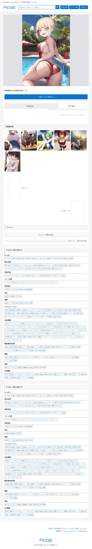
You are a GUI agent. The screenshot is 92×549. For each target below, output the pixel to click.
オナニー (47, 282)
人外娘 (51, 357)
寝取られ (50, 310)
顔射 (13, 282)
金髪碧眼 (47, 347)
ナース (77, 333)
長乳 (60, 258)
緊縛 (11, 374)
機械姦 (25, 367)
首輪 (12, 330)
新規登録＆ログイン (60, 528)
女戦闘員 (8, 337)
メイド (55, 323)
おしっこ (23, 374)
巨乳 (23, 258)
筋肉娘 (40, 265)
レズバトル (36, 316)
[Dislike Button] (73, 106)
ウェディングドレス (68, 337)
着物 (39, 337)
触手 (6, 367)
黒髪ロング (34, 347)
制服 (22, 323)
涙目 (26, 303)
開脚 (32, 313)
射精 (79, 310)
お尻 (78, 265)
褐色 (78, 347)
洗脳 (36, 374)
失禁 (70, 374)
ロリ (6, 275)
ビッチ (24, 316)
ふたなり (12, 367)
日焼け (32, 350)
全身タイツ (80, 337)
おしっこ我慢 (62, 374)
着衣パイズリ (47, 313)
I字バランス (9, 316)
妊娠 (24, 310)
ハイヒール (8, 333)
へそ (51, 265)
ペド (59, 275)
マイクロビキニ (15, 323)
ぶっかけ (20, 282)
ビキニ (75, 323)
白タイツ (83, 330)
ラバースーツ (42, 323)
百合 (6, 289)
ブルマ (58, 337)
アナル (22, 268)
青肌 (57, 347)
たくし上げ (71, 313)
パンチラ (18, 330)
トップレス (8, 340)
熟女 (64, 275)
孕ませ (55, 313)
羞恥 (6, 303)
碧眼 (43, 350)
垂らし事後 (16, 313)
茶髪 (16, 350)
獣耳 (15, 357)
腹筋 (65, 265)
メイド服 (70, 333)
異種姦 (19, 367)
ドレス (64, 333)
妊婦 (35, 265)
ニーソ (76, 330)
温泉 (60, 313)
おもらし (30, 374)
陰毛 (56, 265)
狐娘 (77, 357)
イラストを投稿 (73, 528)
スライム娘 (8, 360)
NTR (44, 310)
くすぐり (24, 378)
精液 (74, 310)
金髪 (6, 347)
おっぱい (8, 258)
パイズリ (8, 282)
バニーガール (34, 327)
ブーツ (43, 333)
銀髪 (20, 347)
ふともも (8, 268)
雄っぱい (59, 268)
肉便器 (13, 378)
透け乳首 (80, 313)
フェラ (27, 282)
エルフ (21, 357)
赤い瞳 (38, 350)
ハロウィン (8, 327)
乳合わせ (38, 313)
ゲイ (11, 289)
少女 (32, 275)
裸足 (24, 330)
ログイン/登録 (74, 7)
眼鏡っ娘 (70, 327)
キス (41, 282)
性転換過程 (28, 289)
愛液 (50, 316)
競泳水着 (57, 327)
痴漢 (29, 316)
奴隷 (18, 378)
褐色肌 (73, 347)
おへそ (46, 265)
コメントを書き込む (46, 235)
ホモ (15, 289)
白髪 (11, 347)
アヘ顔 (12, 303)
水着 (6, 323)
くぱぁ (30, 310)
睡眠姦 (31, 378)
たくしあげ (37, 310)
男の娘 (43, 275)
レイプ (16, 374)
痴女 (70, 310)
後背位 (13, 296)
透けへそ (44, 316)
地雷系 (43, 330)
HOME (50, 528)
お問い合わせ (82, 531)
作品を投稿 (64, 7)
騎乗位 (7, 296)
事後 (22, 313)
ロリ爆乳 (47, 258)
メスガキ (21, 275)
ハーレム (17, 316)
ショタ (37, 275)
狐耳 (11, 357)
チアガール (17, 340)
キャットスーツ (67, 330)
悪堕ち (19, 310)
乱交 (27, 313)
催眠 (45, 374)
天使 (35, 357)
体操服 (29, 337)
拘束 (6, 374)
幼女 (27, 275)
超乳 (18, 258)
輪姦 (41, 374)
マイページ (83, 528)
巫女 (34, 337)
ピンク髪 (26, 347)
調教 (55, 374)
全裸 (6, 310)
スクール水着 (16, 337)
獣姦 (30, 367)
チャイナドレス (26, 333)
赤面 (17, 303)
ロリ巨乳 (55, 258)
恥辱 (30, 303)
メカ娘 (72, 357)
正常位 (19, 296)
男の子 (49, 275)
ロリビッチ (13, 275)
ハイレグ (82, 327)
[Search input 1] (37, 7)
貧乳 (33, 258)
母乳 (71, 258)
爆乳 (13, 258)
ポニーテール (65, 347)
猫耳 (6, 357)
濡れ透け (61, 310)
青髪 (41, 347)
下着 (70, 323)
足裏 (44, 268)
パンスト (36, 333)
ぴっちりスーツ (31, 323)
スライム (65, 357)
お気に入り (84, 7)
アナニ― (54, 282)
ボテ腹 (13, 265)
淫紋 (49, 323)
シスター (30, 330)
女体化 (21, 289)
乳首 (39, 268)
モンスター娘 (42, 357)
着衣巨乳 (17, 333)
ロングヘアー (24, 350)
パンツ (16, 327)
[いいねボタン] (31, 106)
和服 (24, 337)
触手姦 (36, 367)
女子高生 (43, 327)
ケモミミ (57, 357)
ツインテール (9, 350)
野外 (59, 316)
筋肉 (70, 265)
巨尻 (61, 265)
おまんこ (15, 268)
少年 (54, 275)
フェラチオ (34, 282)
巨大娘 (28, 268)
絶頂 (21, 303)
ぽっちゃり (21, 265)
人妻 (76, 327)
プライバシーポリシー (70, 531)
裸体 (65, 313)
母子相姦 (43, 367)
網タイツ (49, 333)
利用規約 (58, 531)
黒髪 (15, 347)
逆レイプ (76, 374)
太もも (34, 268)
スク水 (64, 327)
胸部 (53, 268)
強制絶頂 (83, 374)
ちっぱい (40, 258)
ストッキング (56, 330)
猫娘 (15, 360)
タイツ (50, 327)
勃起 (54, 316)
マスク (7, 330)
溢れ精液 (8, 313)
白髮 (53, 347)
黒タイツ (57, 333)
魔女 (48, 330)
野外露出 (12, 310)
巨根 (48, 268)
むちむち (29, 265)
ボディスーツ (24, 327)
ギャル (37, 330)
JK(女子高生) (63, 323)
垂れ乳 (66, 258)
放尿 (50, 374)
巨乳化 (28, 258)
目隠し (7, 378)
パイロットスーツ (48, 337)
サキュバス (28, 357)
